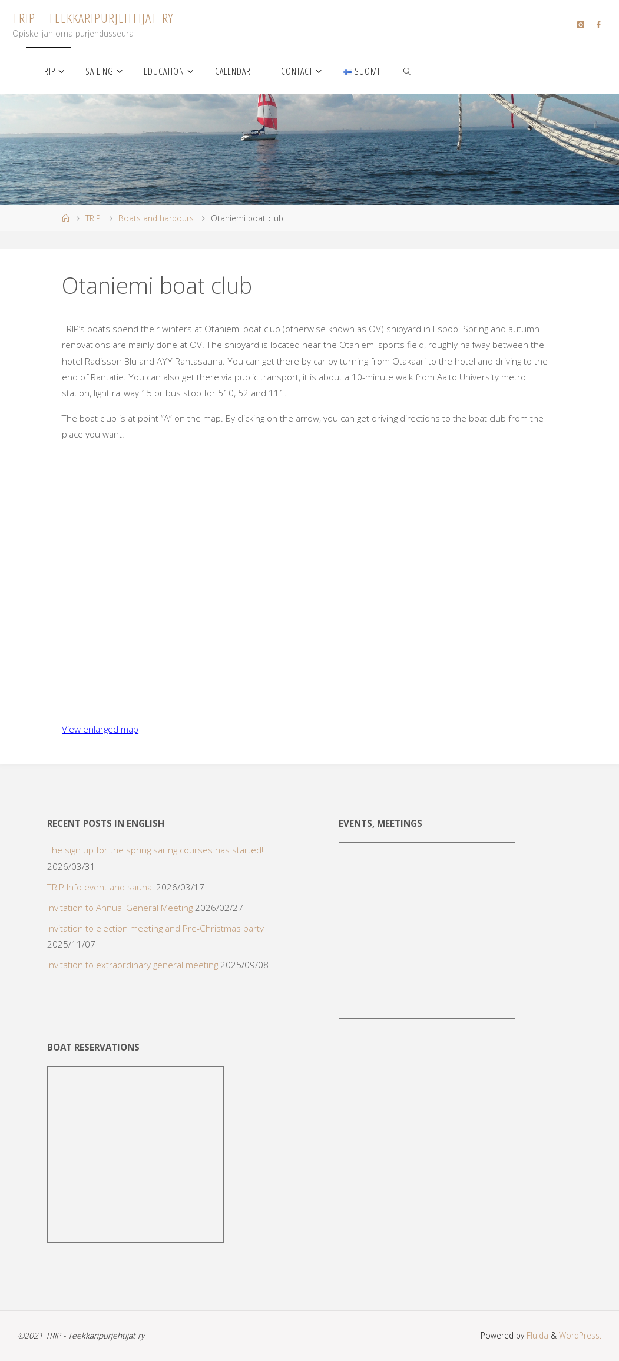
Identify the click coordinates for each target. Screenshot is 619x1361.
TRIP (93, 218)
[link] (408, 70)
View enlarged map (100, 729)
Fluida (536, 1335)
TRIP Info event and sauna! (100, 887)
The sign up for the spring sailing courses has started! (155, 850)
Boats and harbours (156, 218)
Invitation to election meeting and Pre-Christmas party (155, 928)
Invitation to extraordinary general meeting (132, 965)
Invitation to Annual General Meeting (120, 907)
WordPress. (580, 1335)
